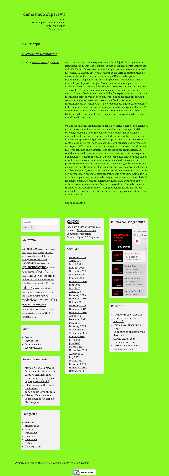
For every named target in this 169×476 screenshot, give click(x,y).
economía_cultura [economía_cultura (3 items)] (39, 260)
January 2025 (77, 267)
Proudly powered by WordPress (32, 463)
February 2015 (77, 326)
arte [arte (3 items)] (24, 249)
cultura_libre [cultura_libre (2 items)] (27, 256)
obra (74, 226)
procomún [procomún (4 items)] (40, 309)
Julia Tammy (32, 385)
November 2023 (78, 271)
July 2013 (74, 340)
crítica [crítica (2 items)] (35, 253)
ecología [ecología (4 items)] (26, 259)
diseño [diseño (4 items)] (46, 256)
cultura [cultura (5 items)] (49, 252)
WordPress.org (33, 347)
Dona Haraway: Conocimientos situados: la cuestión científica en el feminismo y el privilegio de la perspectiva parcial (40, 374)
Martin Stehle (81, 463)
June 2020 (74, 284)
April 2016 (75, 316)
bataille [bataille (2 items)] (40, 249)
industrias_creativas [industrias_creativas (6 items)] (42, 275)
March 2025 (76, 264)
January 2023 (77, 278)
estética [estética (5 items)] (51, 267)
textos (28, 443)
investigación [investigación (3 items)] (43, 283)
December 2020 (78, 281)
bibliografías (32, 425)
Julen (28, 395)
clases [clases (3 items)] (52, 249)
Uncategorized (33, 446)
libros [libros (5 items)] (35, 288)
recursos (30, 436)
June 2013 (74, 343)
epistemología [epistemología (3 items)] (43, 263)
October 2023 (76, 274)
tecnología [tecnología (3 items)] (36, 313)
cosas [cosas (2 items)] (24, 253)
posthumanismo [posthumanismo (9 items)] (34, 305)
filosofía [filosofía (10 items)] (42, 271)
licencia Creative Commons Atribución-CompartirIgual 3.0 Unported (83, 234)
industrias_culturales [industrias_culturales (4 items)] (33, 279)
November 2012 (78, 350)
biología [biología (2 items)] (46, 249)
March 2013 (76, 346)
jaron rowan (88, 226)
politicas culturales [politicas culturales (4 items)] (41, 296)
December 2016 (78, 312)
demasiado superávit (44, 14)
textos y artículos (55, 25)
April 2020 (75, 291)
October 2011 (76, 371)
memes (29, 429)
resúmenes (31, 439)
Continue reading (75, 202)
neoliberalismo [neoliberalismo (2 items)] (27, 293)
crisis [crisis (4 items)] (29, 252)
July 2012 (74, 357)
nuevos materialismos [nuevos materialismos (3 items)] (43, 292)
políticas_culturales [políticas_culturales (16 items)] (39, 300)
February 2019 (77, 305)
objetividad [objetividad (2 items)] (26, 296)
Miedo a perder (33, 402)
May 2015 (74, 322)
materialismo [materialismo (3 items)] (45, 288)
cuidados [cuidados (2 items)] (41, 253)
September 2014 (78, 333)
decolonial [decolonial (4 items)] (37, 256)
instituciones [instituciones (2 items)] (49, 280)
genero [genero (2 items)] (51, 272)
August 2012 (76, 353)
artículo (29, 422)
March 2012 (76, 360)
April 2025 (75, 260)
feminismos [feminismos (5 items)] (29, 271)
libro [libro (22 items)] (27, 287)
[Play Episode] (137, 241)
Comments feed (33, 344)
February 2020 (77, 295)
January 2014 (77, 336)
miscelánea (31, 432)
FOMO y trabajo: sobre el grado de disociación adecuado (127, 318)
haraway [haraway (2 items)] (25, 276)
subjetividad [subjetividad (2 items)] (27, 313)
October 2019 (76, 302)
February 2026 (77, 257)
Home (61, 19)
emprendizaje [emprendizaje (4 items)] (29, 263)
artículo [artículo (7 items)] (31, 248)
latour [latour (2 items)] (52, 283)
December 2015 (78, 319)
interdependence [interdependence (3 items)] (29, 283)
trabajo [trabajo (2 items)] (34, 317)
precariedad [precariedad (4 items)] (28, 309)
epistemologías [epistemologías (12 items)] (34, 267)
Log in (28, 337)
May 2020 (74, 288)
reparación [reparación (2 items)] (50, 309)
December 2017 (78, 309)
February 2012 (77, 364)
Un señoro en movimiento (39, 54)
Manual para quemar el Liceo (48, 22)
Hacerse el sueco (45, 391)
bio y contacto (57, 29)
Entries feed (31, 340)
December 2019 (78, 298)
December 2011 (78, 367)
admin (55, 62)
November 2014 (78, 329)
